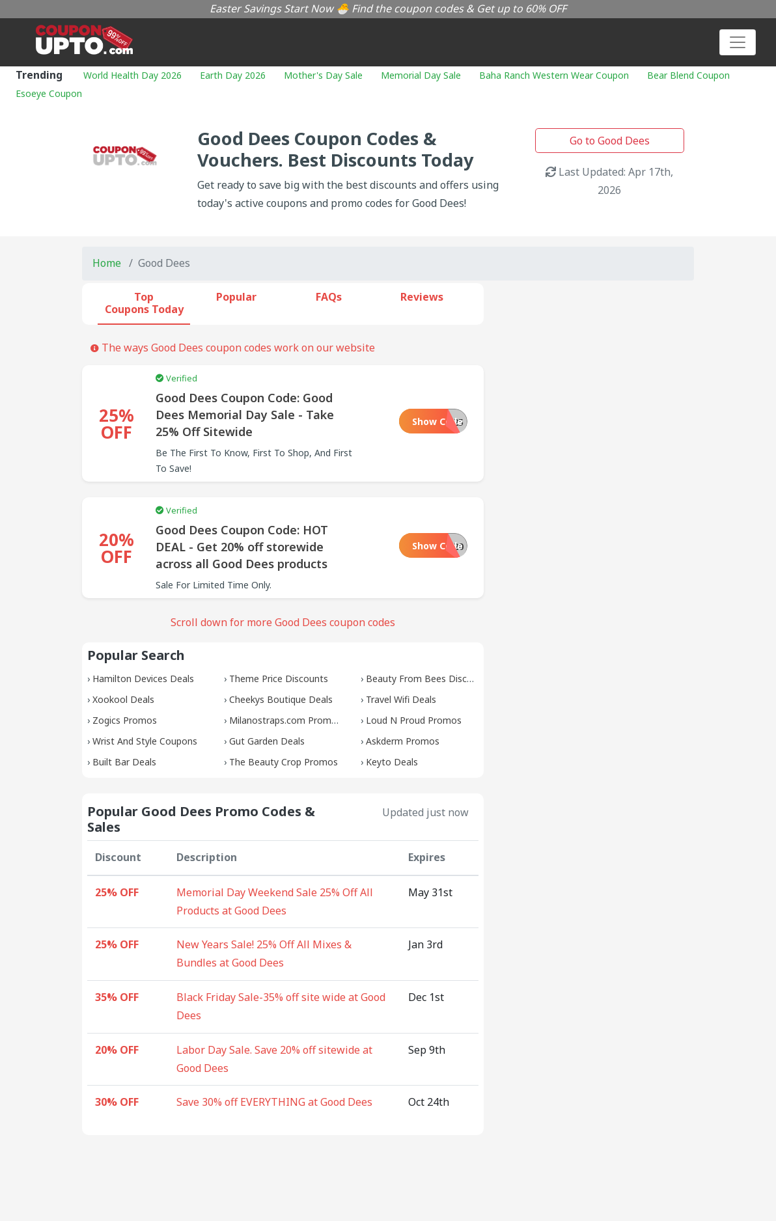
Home (106, 263)
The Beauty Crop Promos (283, 762)
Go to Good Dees (610, 140)
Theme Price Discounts (278, 678)
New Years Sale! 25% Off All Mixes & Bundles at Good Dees (264, 953)
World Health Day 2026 (132, 75)
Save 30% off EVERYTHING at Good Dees (274, 1102)
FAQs (329, 297)
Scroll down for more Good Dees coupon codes (283, 622)
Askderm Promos (402, 741)
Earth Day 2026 (233, 75)
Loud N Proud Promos (414, 720)
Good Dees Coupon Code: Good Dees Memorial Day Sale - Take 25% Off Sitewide (245, 414)
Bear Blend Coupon (688, 75)
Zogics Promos (124, 720)
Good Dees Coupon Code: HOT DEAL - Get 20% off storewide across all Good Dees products (242, 546)
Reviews (421, 297)
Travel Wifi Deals (401, 699)
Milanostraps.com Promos (285, 720)
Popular (236, 297)
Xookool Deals (123, 699)
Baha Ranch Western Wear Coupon (554, 75)
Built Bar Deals (124, 762)
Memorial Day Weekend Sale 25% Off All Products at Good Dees (274, 901)
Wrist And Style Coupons (144, 741)
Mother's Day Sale (323, 75)
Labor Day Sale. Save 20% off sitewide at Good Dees (274, 1059)
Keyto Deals (392, 762)
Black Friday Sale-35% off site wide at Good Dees (280, 1006)
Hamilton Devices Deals (143, 678)
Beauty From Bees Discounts (429, 678)
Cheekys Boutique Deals (281, 699)
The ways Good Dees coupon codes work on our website (232, 347)
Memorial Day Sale (421, 75)
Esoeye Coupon (49, 93)
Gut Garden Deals (267, 741)
